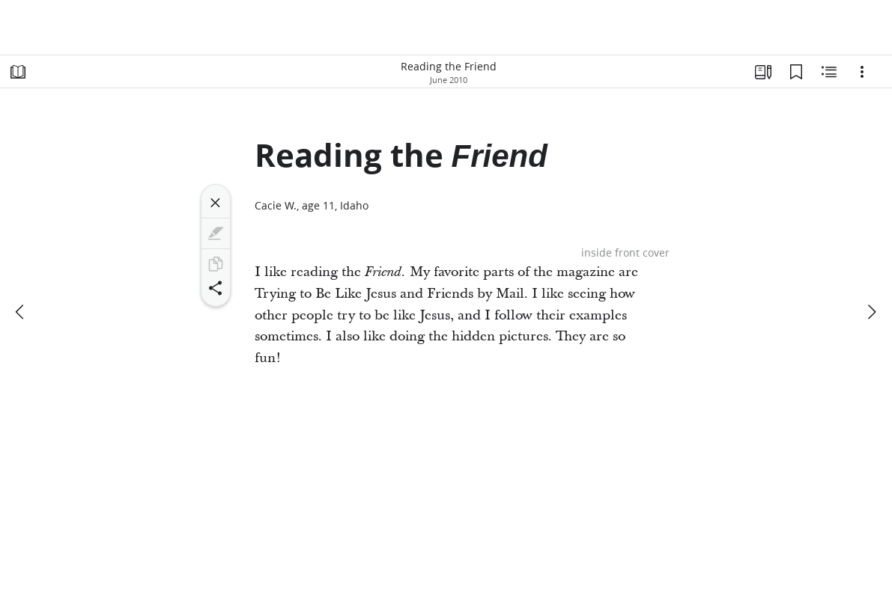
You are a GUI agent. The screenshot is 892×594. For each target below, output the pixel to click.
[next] (871, 312)
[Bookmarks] (796, 71)
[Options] (862, 71)
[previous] (21, 312)
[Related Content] (829, 71)
